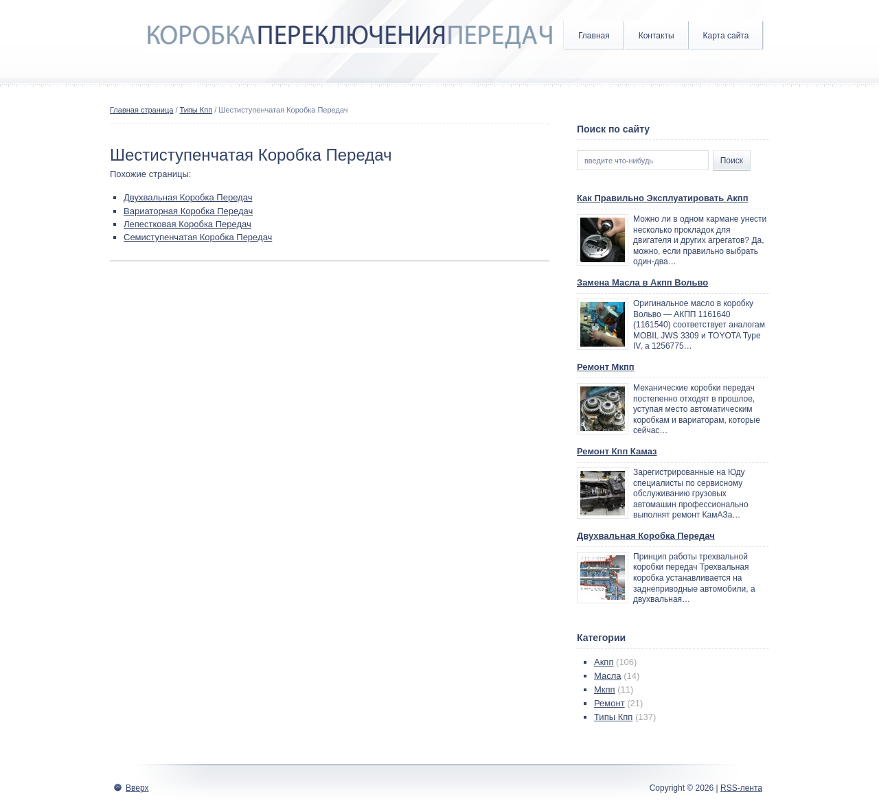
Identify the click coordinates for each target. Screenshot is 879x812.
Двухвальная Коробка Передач (188, 197)
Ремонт (609, 703)
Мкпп (604, 689)
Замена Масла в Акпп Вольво (642, 282)
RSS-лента (741, 788)
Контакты (656, 35)
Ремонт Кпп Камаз (617, 451)
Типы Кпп (196, 110)
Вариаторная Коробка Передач (188, 211)
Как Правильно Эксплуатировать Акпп (663, 198)
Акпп (603, 662)
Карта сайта (726, 35)
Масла (607, 676)
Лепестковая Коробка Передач (187, 224)
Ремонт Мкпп (606, 367)
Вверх (137, 788)
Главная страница (141, 110)
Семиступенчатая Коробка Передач (198, 237)
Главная (594, 35)
